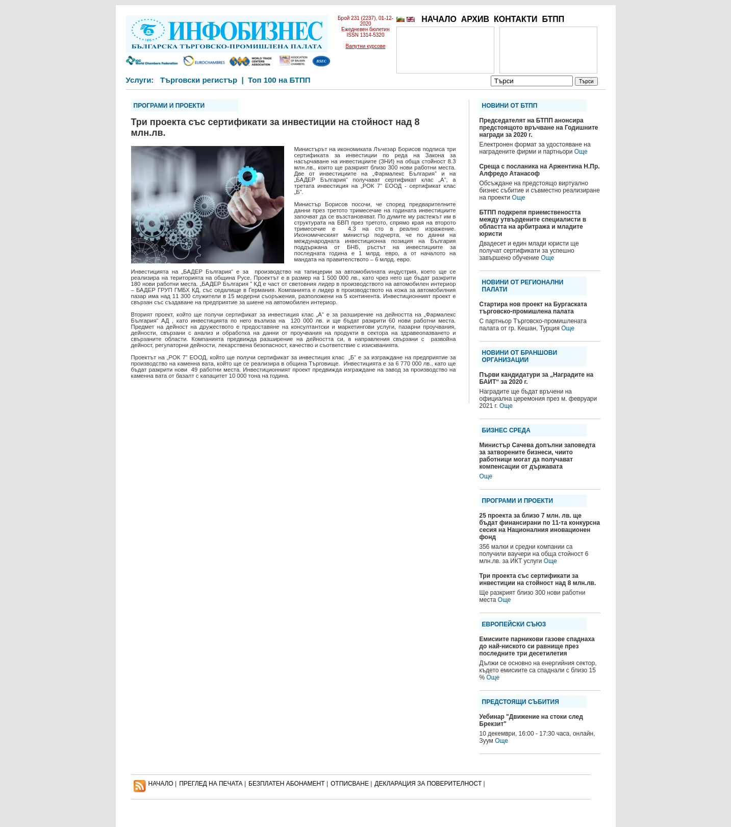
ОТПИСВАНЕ (350, 783)
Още (581, 151)
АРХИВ (475, 19)
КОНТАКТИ (516, 19)
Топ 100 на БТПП (279, 80)
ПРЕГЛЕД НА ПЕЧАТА (210, 783)
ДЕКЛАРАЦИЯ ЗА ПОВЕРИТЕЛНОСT (428, 783)
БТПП (553, 19)
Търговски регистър (198, 80)
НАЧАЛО (439, 19)
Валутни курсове (366, 46)
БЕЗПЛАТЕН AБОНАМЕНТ (286, 783)
